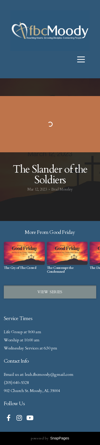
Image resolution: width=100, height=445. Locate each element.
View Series (49, 291)
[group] (24, 258)
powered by (50, 438)
